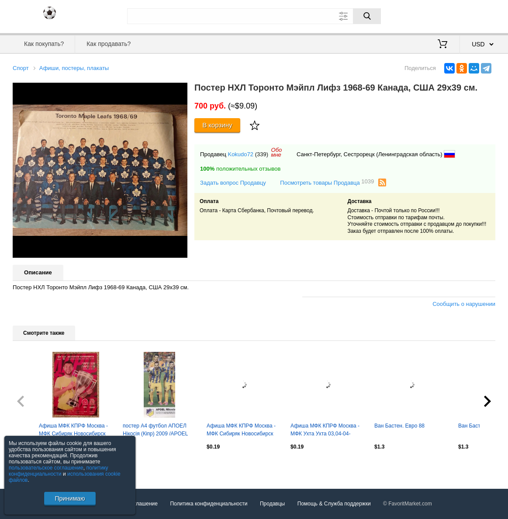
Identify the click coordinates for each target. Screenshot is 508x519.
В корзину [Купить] (217, 125)
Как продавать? (108, 43)
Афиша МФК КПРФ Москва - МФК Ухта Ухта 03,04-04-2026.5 (324, 430)
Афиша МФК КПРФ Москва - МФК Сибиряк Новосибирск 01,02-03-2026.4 (241, 430)
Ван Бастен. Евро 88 (399, 426)
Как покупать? (44, 43)
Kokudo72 (240, 154)
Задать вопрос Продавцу (233, 182)
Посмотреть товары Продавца (327, 182)
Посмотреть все (32, 466)
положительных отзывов (240, 168)
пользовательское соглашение (46, 468)
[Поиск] (367, 16)
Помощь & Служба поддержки (334, 504)
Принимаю (70, 498)
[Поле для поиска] (254, 16)
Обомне (276, 152)
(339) (261, 154)
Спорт (21, 68)
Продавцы (272, 504)
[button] (180, 91)
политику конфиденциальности (58, 471)
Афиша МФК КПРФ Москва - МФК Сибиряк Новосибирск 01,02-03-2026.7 (73, 430)
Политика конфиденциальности (208, 504)
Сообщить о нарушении (463, 304)
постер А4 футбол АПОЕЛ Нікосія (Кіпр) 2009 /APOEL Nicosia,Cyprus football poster (157, 430)
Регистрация (477, 15)
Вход (444, 15)
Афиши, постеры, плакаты (74, 68)
